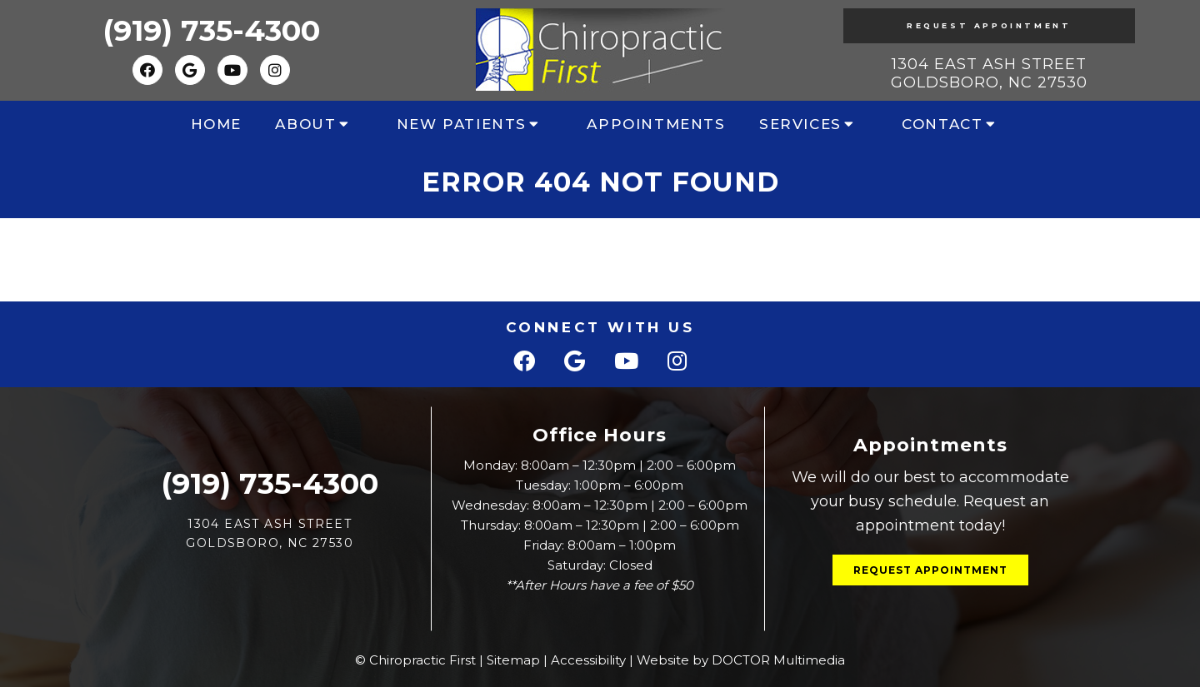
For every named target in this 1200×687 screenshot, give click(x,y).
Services (800, 124)
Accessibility (588, 660)
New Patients (462, 124)
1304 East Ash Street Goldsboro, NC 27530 (989, 73)
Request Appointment (989, 25)
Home (216, 124)
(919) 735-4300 (211, 30)
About (305, 124)
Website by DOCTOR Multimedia (741, 660)
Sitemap (513, 660)
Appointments (656, 124)
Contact (942, 124)
